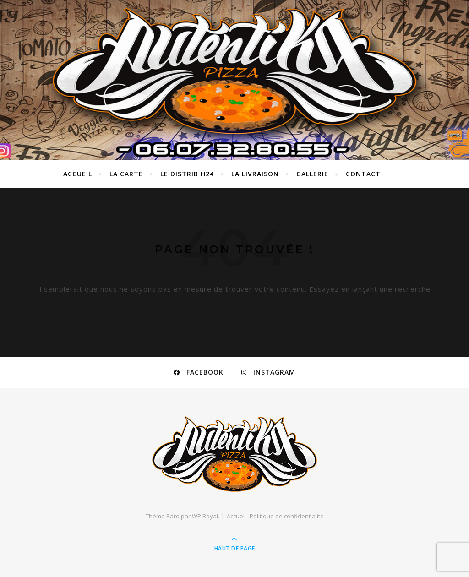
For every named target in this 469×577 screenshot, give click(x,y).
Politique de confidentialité (287, 516)
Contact (363, 173)
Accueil (77, 173)
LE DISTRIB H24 (187, 173)
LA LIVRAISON (255, 173)
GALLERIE (312, 173)
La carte (126, 173)
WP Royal (205, 516)
